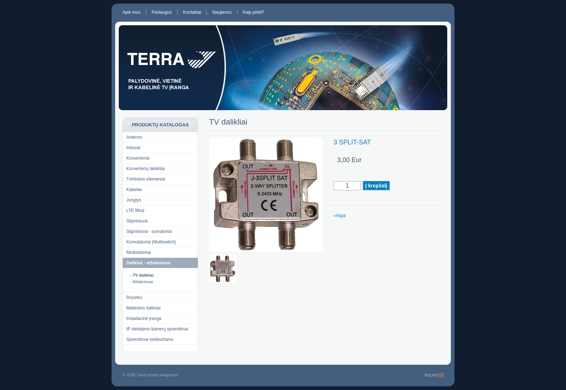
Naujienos (221, 12)
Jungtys (133, 200)
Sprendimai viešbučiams (149, 339)
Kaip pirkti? (253, 12)
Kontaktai (192, 12)
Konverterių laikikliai (145, 168)
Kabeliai (134, 189)
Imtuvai (133, 147)
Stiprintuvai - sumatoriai (148, 231)
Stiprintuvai (137, 221)
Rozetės (134, 297)
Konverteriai (137, 158)
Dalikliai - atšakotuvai (148, 262)
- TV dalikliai (141, 275)
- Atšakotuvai (141, 282)
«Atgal (340, 215)
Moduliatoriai (138, 252)
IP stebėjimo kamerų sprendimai (157, 329)
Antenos (134, 137)
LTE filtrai (135, 210)
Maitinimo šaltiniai (143, 308)
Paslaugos (162, 12)
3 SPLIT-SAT (352, 142)
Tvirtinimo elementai (145, 179)
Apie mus (131, 12)
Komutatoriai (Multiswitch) (151, 241)
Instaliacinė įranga (143, 318)
